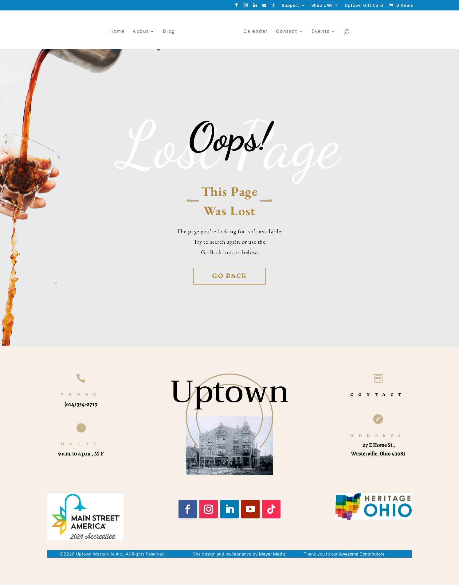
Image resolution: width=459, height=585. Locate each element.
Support (290, 5)
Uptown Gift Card (364, 5)
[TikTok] (273, 7)
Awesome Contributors (361, 553)
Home (115, 31)
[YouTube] (264, 7)
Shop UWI (322, 5)
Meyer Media (272, 553)
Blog (167, 31)
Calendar (257, 31)
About (139, 31)
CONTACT (378, 394)
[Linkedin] (255, 7)
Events (323, 31)
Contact (289, 31)
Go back (229, 276)
